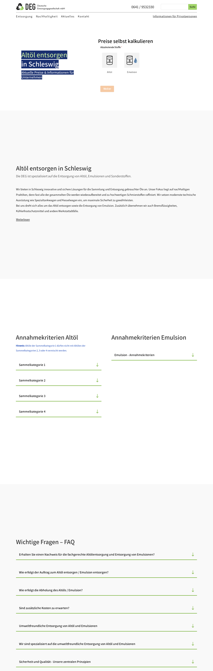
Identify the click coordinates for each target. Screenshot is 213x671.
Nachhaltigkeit (47, 16)
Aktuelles (68, 16)
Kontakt (83, 16)
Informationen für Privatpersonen (175, 16)
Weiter (107, 88)
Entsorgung (24, 16)
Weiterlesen (23, 219)
